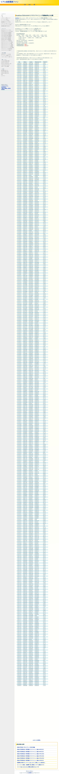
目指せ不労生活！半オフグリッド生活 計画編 (26, 747)
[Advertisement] (29, 8)
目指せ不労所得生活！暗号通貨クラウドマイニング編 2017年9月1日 (30, 760)
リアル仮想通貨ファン (9, 2)
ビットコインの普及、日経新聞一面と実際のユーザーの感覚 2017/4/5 (30, 764)
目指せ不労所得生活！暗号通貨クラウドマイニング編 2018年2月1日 (30, 749)
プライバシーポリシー (29, 771)
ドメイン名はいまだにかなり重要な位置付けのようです (28, 766)
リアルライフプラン (4, 85)
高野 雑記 (3, 89)
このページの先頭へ (37, 740)
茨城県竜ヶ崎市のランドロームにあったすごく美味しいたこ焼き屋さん (31, 762)
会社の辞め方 (3, 87)
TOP (25, 4)
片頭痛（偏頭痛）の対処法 (6, 88)
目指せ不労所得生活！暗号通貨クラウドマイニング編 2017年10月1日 (30, 758)
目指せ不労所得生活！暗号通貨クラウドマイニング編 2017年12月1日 (30, 753)
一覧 (34, 4)
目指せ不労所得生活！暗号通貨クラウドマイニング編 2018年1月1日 (30, 751)
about (29, 4)
